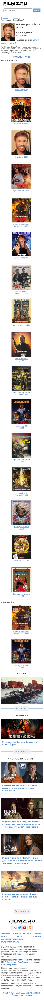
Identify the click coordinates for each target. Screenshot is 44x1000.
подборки (37, 936)
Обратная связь (33, 993)
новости (17, 933)
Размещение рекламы (22, 995)
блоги (4, 936)
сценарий (11, 43)
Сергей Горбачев (9, 965)
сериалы (37, 933)
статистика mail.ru (10, 942)
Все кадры (22, 708)
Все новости (22, 752)
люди (19, 936)
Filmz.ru (19, 954)
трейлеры (6, 933)
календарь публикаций (12, 939)
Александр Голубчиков (17, 962)
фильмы (27, 933)
